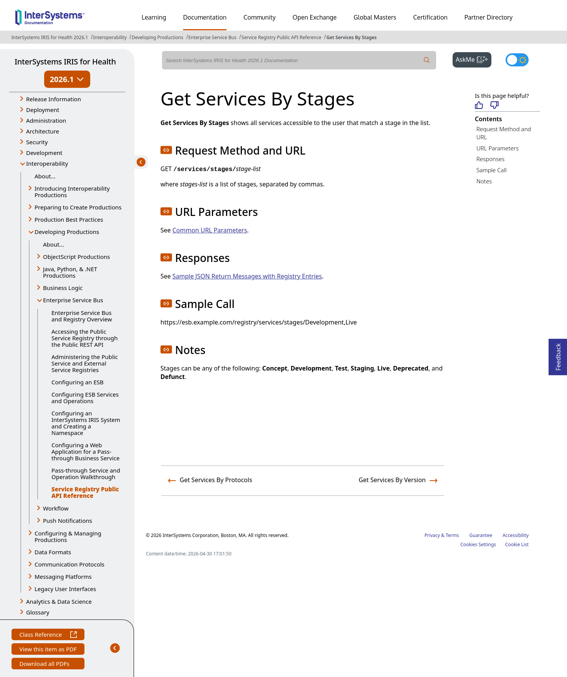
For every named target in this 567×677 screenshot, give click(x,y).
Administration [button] (46, 120)
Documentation (204, 17)
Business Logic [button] (63, 288)
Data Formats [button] (53, 552)
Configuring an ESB (77, 382)
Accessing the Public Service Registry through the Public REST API (84, 338)
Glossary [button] (38, 612)
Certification (430, 17)
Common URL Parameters (209, 230)
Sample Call (491, 170)
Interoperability (110, 37)
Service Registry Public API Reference (281, 37)
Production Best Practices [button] (69, 219)
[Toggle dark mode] (517, 59)
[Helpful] (479, 105)
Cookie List (517, 544)
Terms (452, 535)
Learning (154, 17)
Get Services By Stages (351, 37)
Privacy (432, 535)
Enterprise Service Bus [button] (73, 300)
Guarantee (481, 535)
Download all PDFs (45, 664)
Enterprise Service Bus (212, 37)
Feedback (558, 355)
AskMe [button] (473, 58)
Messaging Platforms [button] (63, 576)
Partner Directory (489, 17)
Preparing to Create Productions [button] (78, 207)
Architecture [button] (42, 131)
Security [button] (37, 142)
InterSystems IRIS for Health (65, 61)
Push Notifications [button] (67, 520)
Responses (490, 159)
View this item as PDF (47, 650)
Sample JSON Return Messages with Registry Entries (247, 276)
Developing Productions (157, 37)
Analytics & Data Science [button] (59, 601)
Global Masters (375, 17)
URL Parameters (497, 148)
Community (259, 17)
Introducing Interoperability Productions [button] (72, 191)
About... (45, 176)
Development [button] (44, 152)
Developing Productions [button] (67, 232)
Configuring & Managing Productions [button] (68, 536)
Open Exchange (315, 17)
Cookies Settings (478, 544)
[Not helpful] (495, 105)
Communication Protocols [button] (69, 564)
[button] (166, 150)
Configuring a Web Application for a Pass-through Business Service (85, 451)
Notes (484, 181)
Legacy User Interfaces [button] (65, 589)
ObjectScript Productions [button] (76, 256)
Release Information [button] (53, 99)
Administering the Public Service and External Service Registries (84, 363)
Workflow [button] (56, 508)
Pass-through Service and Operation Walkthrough (85, 473)
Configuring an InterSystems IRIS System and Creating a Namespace (85, 423)
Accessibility (516, 535)
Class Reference (47, 635)
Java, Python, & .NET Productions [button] (70, 272)
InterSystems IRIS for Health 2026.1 (50, 37)
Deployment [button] (42, 110)
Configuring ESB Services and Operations (85, 397)
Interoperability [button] (47, 163)
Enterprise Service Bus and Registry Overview (81, 316)
